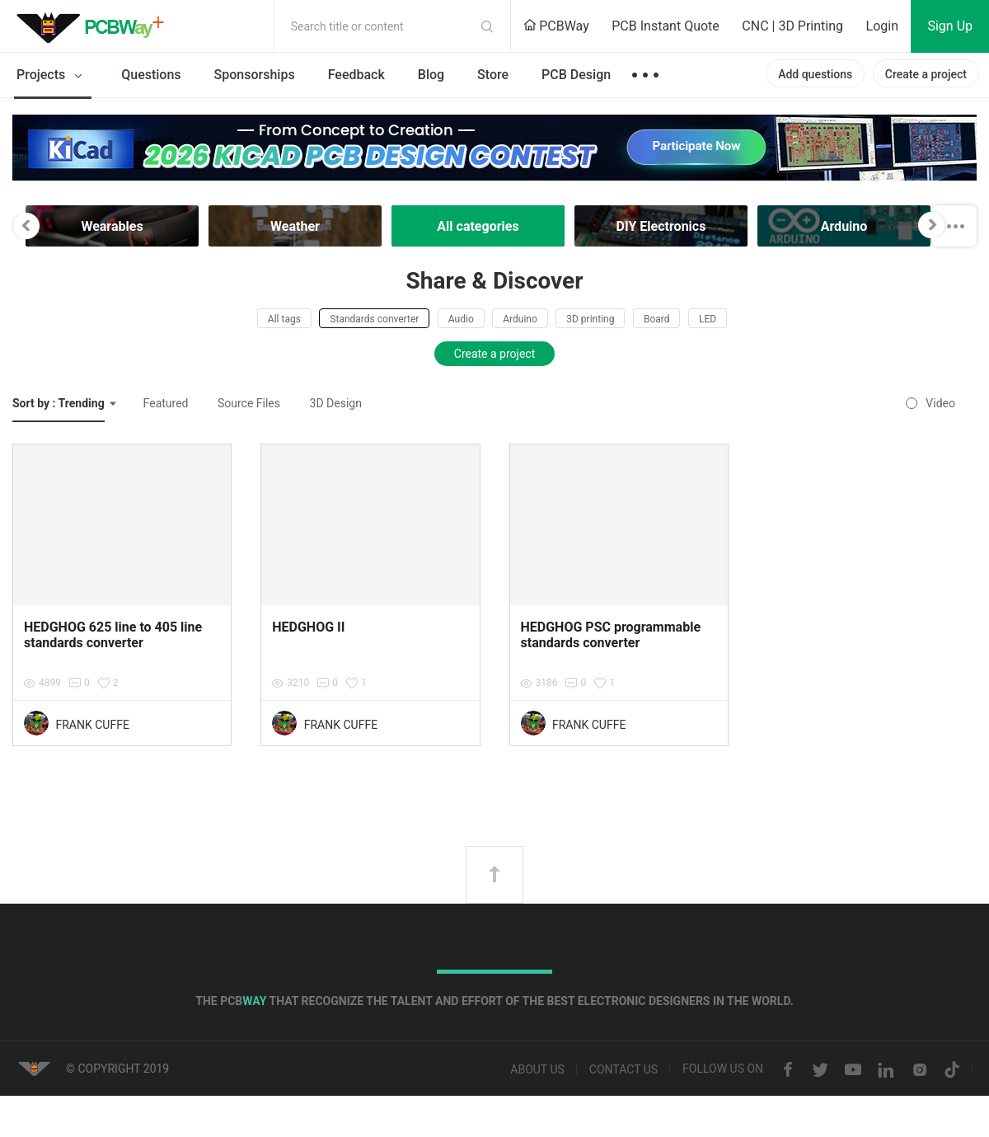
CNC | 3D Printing (792, 26)
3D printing (590, 319)
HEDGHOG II (308, 627)
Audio (461, 319)
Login (882, 26)
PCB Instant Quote (665, 26)
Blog (431, 74)
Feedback (356, 74)
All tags (284, 319)
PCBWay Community (94, 26)
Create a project (926, 74)
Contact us (623, 1070)
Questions (150, 74)
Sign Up (950, 26)
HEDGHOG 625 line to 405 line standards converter (113, 635)
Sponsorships (254, 74)
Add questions (815, 74)
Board (657, 319)
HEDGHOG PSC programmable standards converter (611, 635)
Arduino (520, 319)
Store (493, 74)
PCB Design (576, 74)
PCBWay (556, 26)
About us (537, 1070)
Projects (52, 76)
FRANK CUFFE (92, 724)
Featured (166, 403)
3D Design (336, 403)
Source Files (249, 403)
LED (707, 319)
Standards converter (374, 319)
